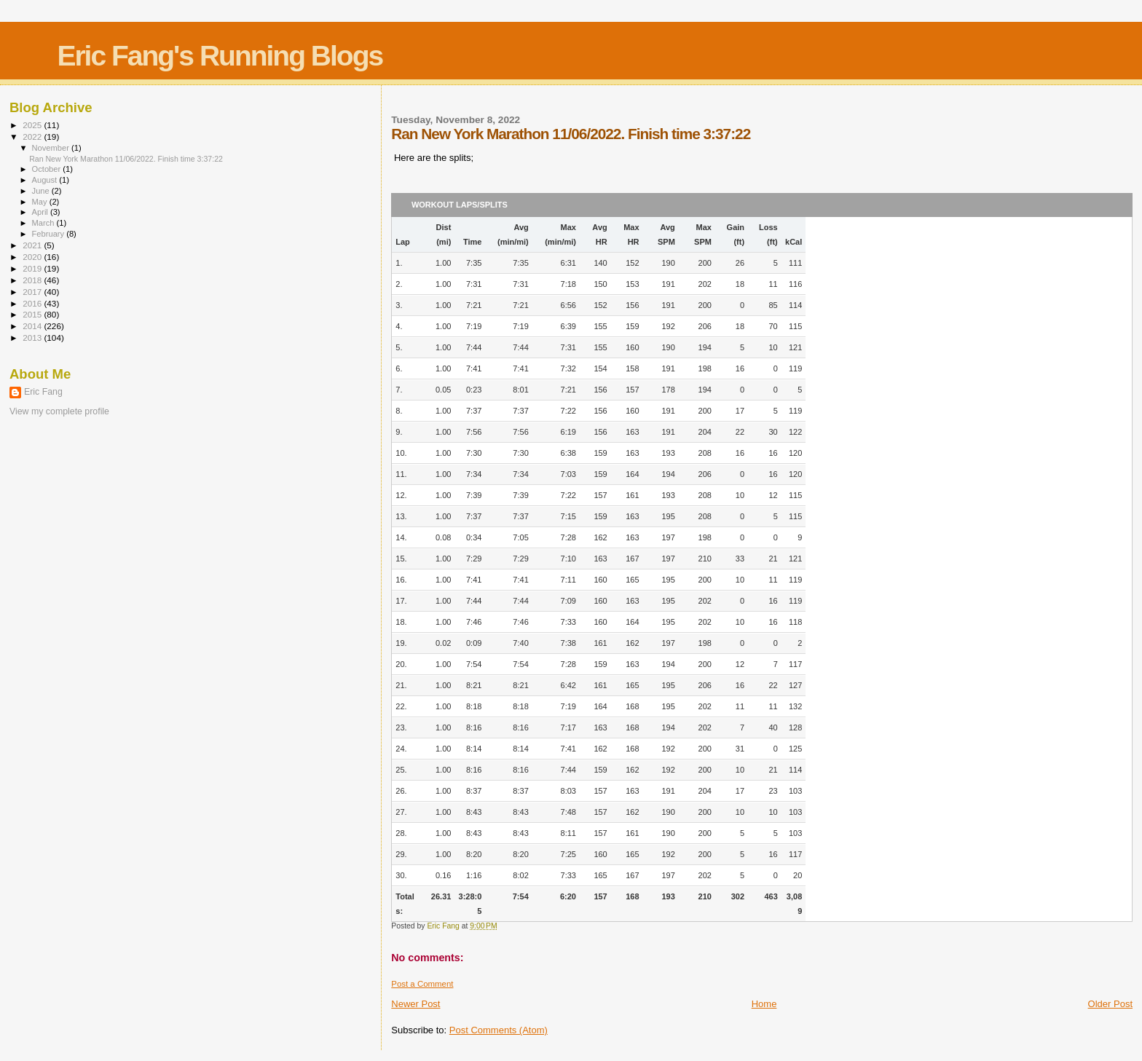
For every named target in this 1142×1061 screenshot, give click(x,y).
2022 (33, 136)
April (41, 212)
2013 (33, 337)
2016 (33, 303)
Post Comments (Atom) (498, 1030)
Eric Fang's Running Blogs (219, 55)
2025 (33, 125)
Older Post (1110, 1003)
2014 (33, 326)
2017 (33, 291)
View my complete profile (59, 411)
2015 (33, 314)
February (49, 233)
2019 (33, 268)
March (44, 222)
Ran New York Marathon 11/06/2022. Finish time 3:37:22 (126, 158)
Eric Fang (43, 392)
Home (764, 1003)
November (51, 147)
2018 (33, 280)
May (41, 201)
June (42, 190)
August (46, 179)
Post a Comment (422, 983)
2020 (33, 256)
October (47, 169)
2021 (33, 245)
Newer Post (415, 1003)
